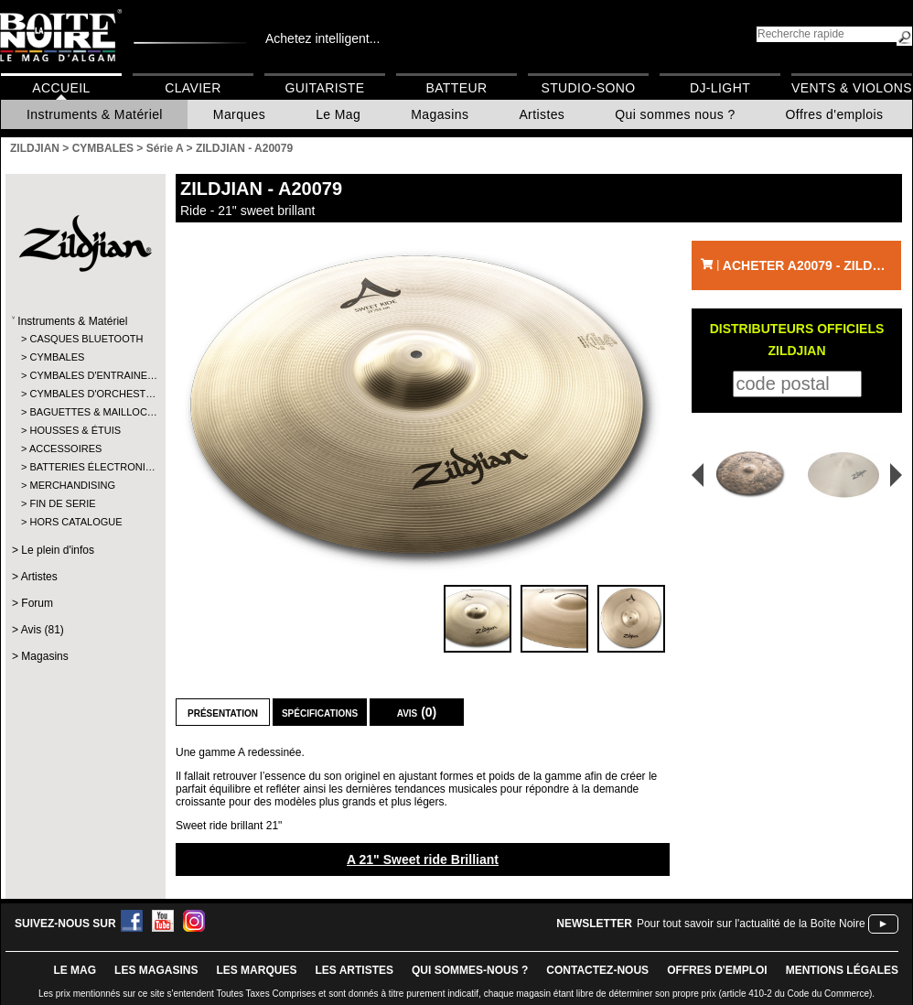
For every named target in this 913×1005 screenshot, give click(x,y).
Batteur (456, 88)
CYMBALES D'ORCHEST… (84, 393)
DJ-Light (720, 88)
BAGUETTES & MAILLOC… (84, 411)
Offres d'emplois (835, 114)
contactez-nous (597, 970)
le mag (74, 970)
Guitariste (325, 88)
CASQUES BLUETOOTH (84, 338)
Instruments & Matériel (95, 114)
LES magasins (156, 970)
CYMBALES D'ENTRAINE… (84, 375)
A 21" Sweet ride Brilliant (423, 859)
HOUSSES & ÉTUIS (75, 430)
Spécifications (320, 712)
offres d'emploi (717, 970)
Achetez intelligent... (322, 38)
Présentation (223, 712)
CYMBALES (56, 356)
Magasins (439, 114)
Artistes (541, 114)
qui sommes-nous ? (470, 970)
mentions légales (842, 970)
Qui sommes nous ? (675, 114)
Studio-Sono (588, 88)
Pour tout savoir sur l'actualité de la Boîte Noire (751, 923)
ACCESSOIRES (65, 448)
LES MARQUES (256, 970)
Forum (37, 603)
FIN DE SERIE (62, 503)
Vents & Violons (851, 88)
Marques (239, 114)
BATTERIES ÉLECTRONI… (84, 466)
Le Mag (338, 114)
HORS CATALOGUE (75, 521)
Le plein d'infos (57, 550)
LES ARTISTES (354, 970)
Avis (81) (42, 629)
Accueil (61, 88)
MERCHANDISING (72, 485)
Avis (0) (417, 712)
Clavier (193, 88)
